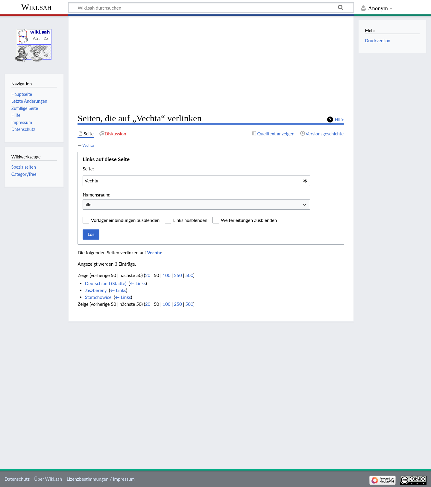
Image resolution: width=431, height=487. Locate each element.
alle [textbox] (88, 204)
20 (148, 275)
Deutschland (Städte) (105, 283)
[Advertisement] (211, 65)
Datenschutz (17, 479)
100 (166, 275)
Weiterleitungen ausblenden (249, 220)
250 (178, 275)
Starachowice (98, 297)
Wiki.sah (36, 7)
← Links (138, 283)
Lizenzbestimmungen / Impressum (101, 479)
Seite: (88, 168)
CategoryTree (24, 174)
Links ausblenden (190, 220)
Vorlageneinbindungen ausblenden (125, 220)
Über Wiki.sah (48, 479)
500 (189, 275)
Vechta (88, 145)
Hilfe (339, 119)
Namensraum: (96, 194)
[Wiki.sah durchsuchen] (211, 7)
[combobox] (196, 181)
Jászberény (96, 290)
